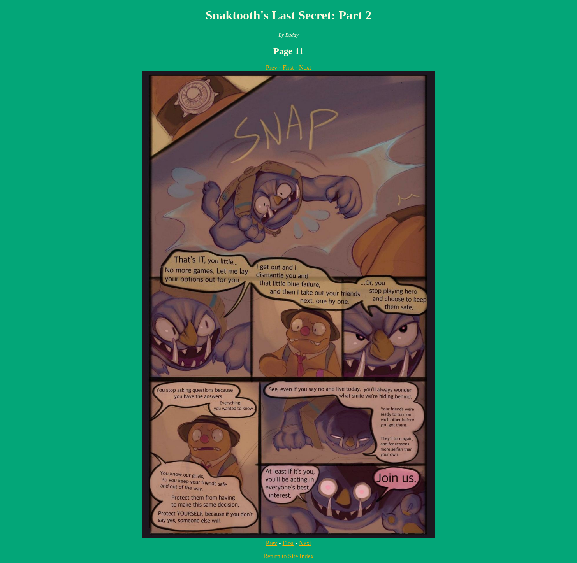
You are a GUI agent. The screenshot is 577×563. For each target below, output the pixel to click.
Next (305, 67)
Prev (271, 67)
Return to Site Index (288, 556)
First (288, 67)
